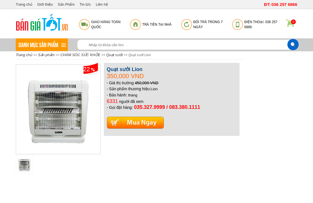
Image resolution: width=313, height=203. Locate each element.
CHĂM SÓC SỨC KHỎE (81, 55)
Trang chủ (24, 4)
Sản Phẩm (66, 4)
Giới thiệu (45, 4)
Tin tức (85, 4)
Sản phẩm (46, 55)
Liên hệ (102, 4)
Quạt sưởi (114, 55)
